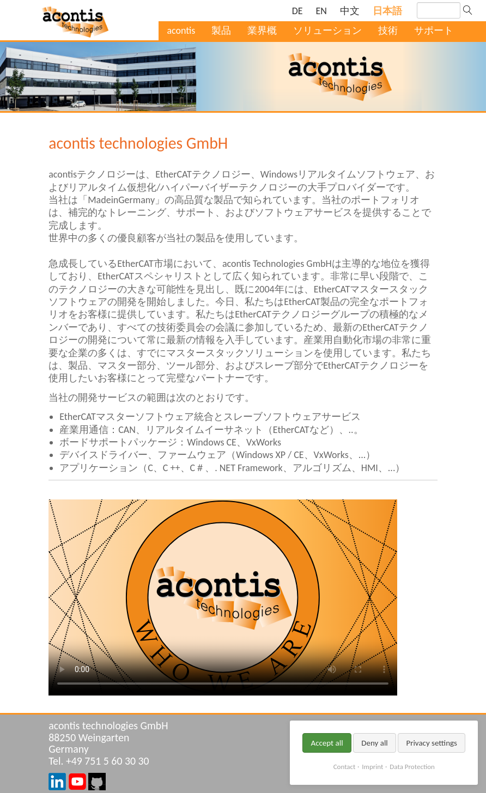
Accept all (327, 743)
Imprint (372, 766)
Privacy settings (431, 743)
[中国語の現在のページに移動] (349, 11)
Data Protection (412, 766)
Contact (344, 766)
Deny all (374, 743)
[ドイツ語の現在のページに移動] (297, 11)
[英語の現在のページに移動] (321, 11)
